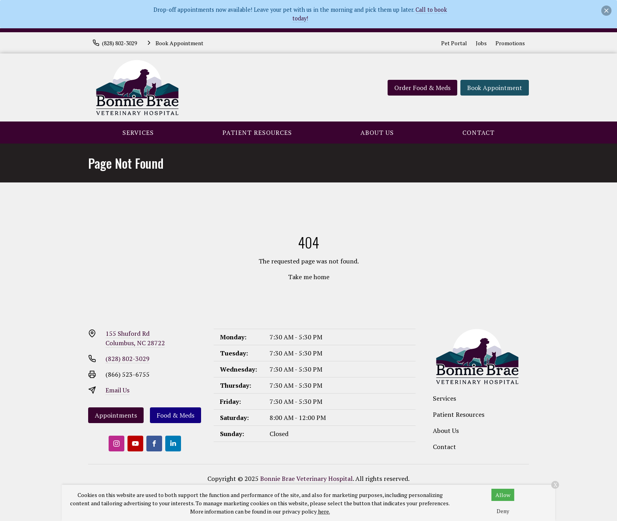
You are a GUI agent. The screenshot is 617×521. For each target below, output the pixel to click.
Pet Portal (454, 43)
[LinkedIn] (173, 443)
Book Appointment (494, 87)
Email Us (117, 390)
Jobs (481, 43)
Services (138, 132)
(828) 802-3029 (127, 358)
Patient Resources (257, 132)
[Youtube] (135, 443)
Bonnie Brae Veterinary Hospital (306, 478)
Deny (503, 511)
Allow (502, 495)
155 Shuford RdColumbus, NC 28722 (135, 338)
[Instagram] (116, 443)
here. (324, 511)
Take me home (308, 276)
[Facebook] (154, 443)
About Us (377, 132)
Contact (478, 132)
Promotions (510, 43)
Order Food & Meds (422, 87)
